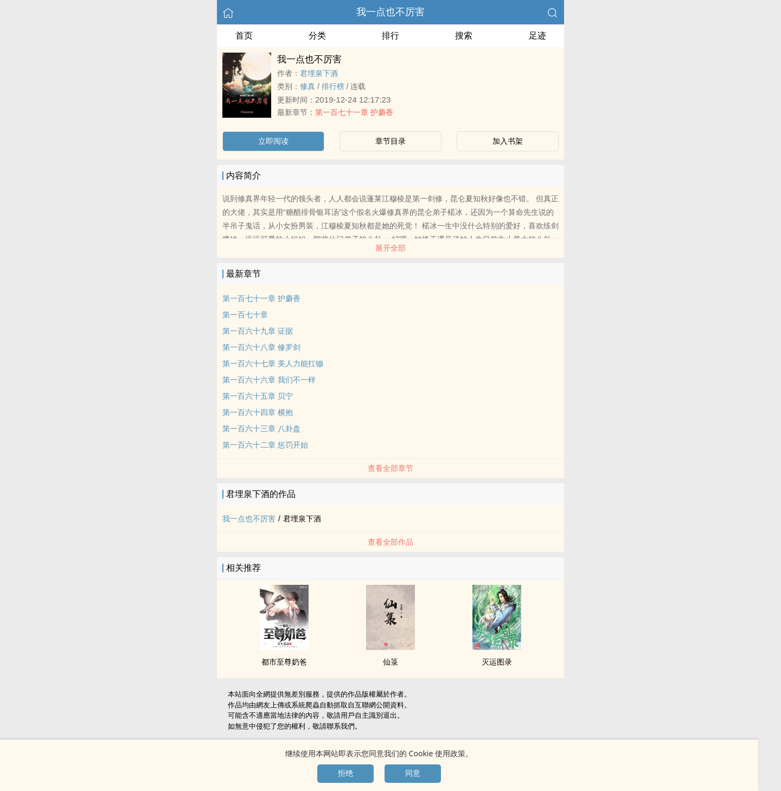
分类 (317, 35)
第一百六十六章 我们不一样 (269, 379)
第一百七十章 (245, 314)
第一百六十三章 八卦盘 (261, 428)
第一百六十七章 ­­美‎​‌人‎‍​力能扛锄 (272, 363)
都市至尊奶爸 (284, 662)
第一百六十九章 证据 (257, 331)
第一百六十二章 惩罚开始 (265, 445)
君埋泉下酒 (319, 73)
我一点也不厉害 (390, 12)
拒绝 (345, 773)
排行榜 (333, 86)
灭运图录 (497, 662)
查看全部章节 (390, 468)
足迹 (537, 35)
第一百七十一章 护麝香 (354, 112)
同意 (412, 773)
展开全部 (390, 248)
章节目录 (390, 141)
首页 (244, 35)
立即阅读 (273, 141)
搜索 (463, 35)
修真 (307, 86)
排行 (390, 35)
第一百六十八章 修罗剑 (261, 347)
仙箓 (390, 662)
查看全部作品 (390, 542)
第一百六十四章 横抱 (257, 412)
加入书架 (507, 141)
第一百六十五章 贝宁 (257, 396)
